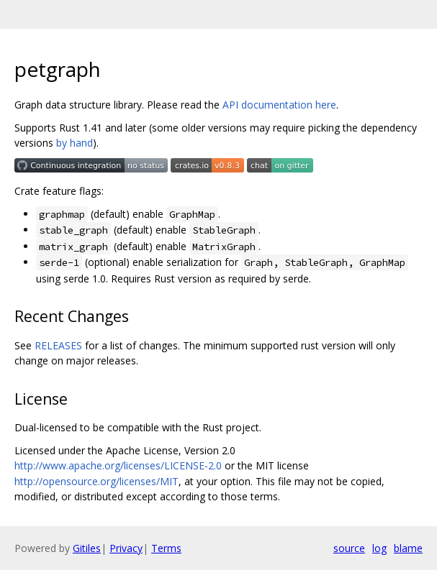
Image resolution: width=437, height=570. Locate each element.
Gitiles (87, 548)
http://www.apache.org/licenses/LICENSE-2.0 (118, 465)
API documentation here (279, 104)
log (379, 548)
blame (408, 548)
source (349, 548)
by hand (74, 143)
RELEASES (58, 345)
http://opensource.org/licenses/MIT (96, 481)
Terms (166, 548)
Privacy (126, 548)
